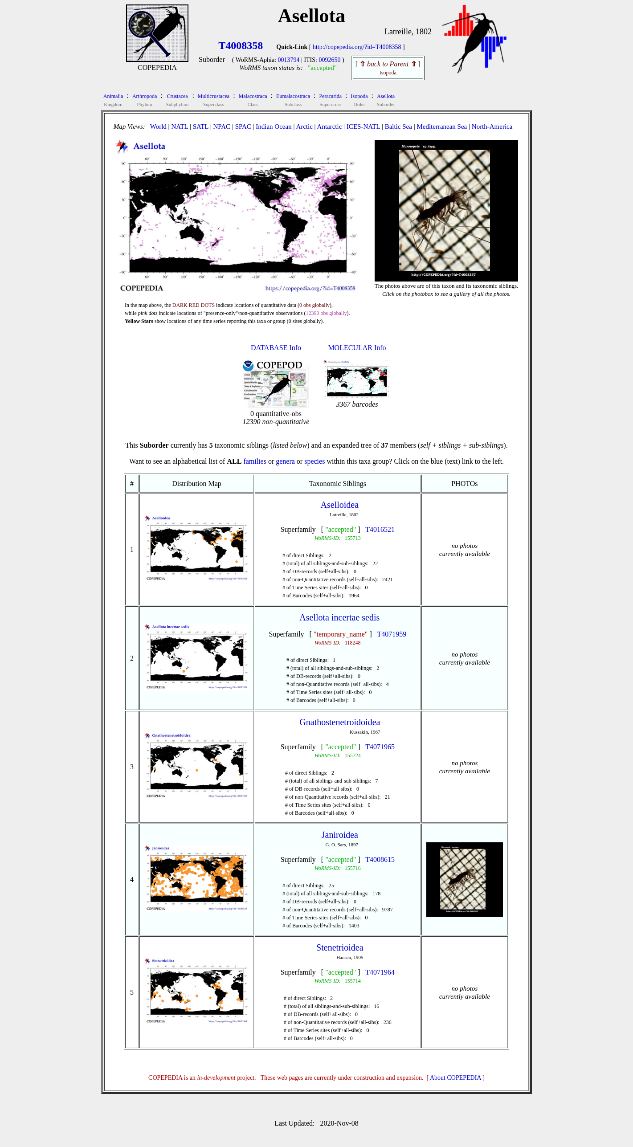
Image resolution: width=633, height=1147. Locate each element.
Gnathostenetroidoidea (339, 722)
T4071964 (380, 972)
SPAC (243, 126)
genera (285, 461)
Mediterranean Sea (442, 126)
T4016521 (380, 529)
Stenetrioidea (339, 947)
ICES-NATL (363, 126)
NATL (179, 126)
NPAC (221, 126)
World (158, 126)
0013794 (289, 60)
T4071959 (391, 634)
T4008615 (380, 859)
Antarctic (329, 126)
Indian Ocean (273, 126)
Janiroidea (340, 835)
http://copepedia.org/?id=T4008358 (357, 47)
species (314, 461)
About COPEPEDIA (455, 1077)
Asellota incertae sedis (339, 617)
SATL (200, 126)
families (254, 461)
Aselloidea (340, 505)
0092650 (329, 60)
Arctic (304, 126)
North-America (492, 126)
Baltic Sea (398, 126)
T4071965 (380, 747)
